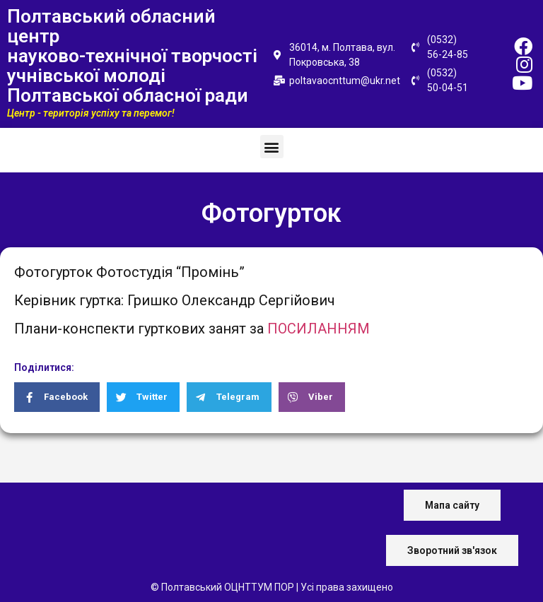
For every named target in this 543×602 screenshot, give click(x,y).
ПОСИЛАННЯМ (318, 328)
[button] (272, 146)
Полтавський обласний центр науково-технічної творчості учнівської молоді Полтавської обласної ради (132, 56)
